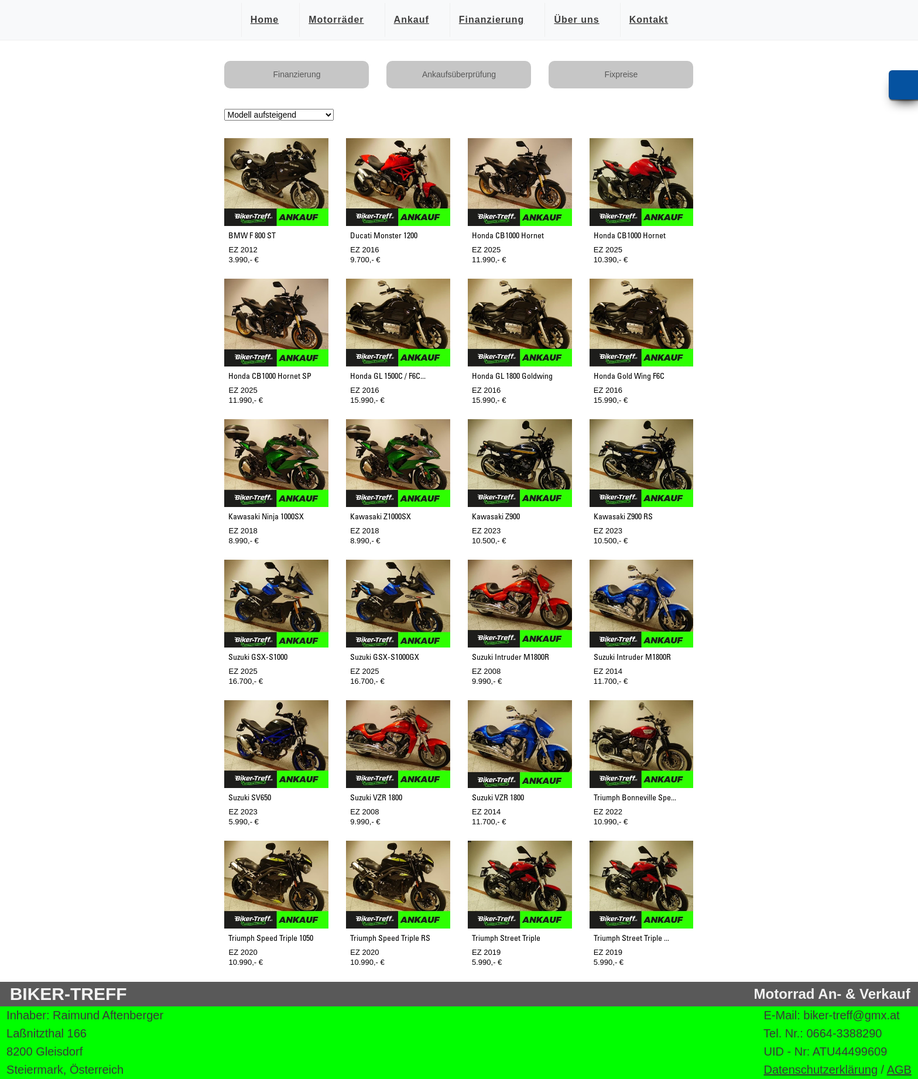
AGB (899, 1069)
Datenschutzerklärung (820, 1069)
